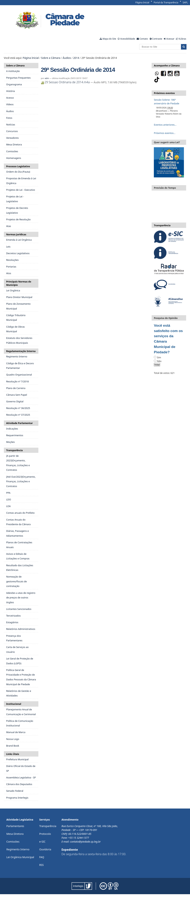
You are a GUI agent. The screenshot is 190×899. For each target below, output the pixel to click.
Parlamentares (15, 826)
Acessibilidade (127, 38)
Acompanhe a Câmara (166, 65)
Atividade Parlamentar (19, 423)
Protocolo (45, 834)
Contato (143, 38)
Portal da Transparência (166, 2)
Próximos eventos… (164, 133)
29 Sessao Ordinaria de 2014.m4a (66, 82)
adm (47, 78)
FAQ (41, 857)
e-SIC (42, 841)
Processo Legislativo (18, 166)
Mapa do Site (109, 38)
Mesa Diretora (15, 834)
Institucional (13, 704)
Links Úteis (12, 754)
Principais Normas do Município (18, 283)
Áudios (67, 58)
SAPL (185, 2)
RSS (41, 865)
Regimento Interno (18, 849)
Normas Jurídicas (16, 234)
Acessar (170, 38)
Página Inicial (142, 2)
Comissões (13, 841)
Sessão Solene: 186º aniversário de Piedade (166, 101)
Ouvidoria (45, 849)
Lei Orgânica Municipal (20, 857)
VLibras (182, 38)
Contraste (157, 38)
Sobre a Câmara (50, 58)
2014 (76, 58)
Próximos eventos (164, 93)
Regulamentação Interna (20, 351)
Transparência (14, 450)
